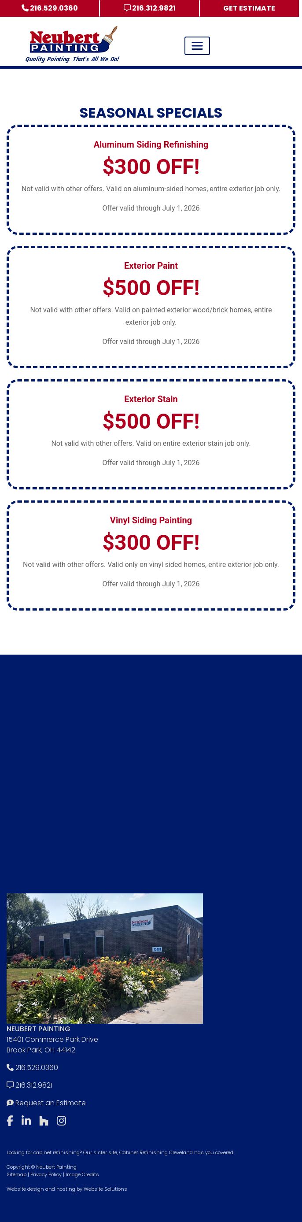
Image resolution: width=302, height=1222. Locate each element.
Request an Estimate (46, 1103)
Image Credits (82, 1174)
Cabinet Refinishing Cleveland (156, 1152)
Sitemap (16, 1174)
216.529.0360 (50, 8)
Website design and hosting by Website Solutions (67, 1188)
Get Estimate (249, 8)
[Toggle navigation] (197, 46)
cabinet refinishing (56, 1152)
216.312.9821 (150, 8)
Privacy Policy (46, 1174)
